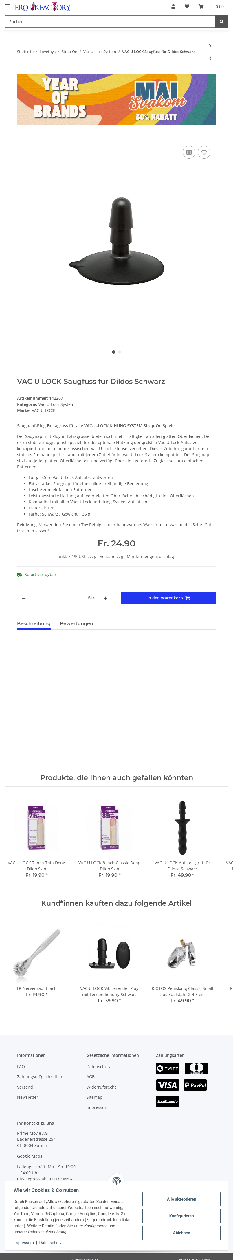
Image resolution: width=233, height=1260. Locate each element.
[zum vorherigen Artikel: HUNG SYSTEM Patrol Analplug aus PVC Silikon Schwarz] (210, 58)
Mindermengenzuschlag (150, 556)
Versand (108, 556)
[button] (173, 6)
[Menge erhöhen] (105, 598)
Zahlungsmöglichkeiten (39, 1076)
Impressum (98, 1107)
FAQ (21, 1066)
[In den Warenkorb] (21, 138)
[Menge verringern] (23, 598)
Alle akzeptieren (180, 1199)
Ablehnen (180, 1232)
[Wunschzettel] (187, 6)
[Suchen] (110, 21)
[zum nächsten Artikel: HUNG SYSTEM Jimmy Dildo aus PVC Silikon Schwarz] (210, 45)
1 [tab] (113, 352)
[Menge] (57, 598)
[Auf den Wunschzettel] (204, 152)
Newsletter (27, 1097)
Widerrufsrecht (101, 1087)
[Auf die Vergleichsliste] (189, 152)
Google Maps (29, 1156)
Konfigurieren (180, 1216)
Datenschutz (99, 1066)
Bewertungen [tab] (76, 623)
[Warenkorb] (211, 6)
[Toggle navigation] (7, 3)
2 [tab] (119, 352)
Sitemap (94, 1097)
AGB (91, 1076)
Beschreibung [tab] (34, 623)
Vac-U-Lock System (56, 404)
